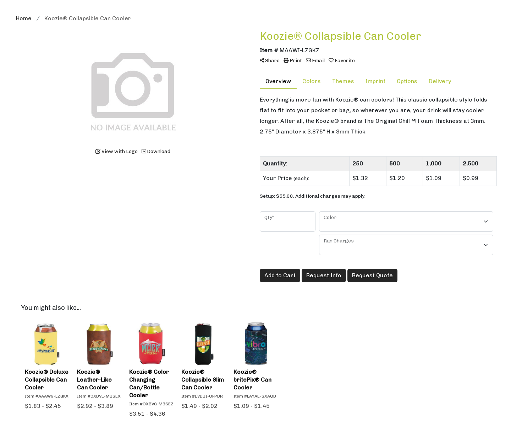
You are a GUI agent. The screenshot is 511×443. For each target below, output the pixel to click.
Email (315, 61)
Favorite (342, 61)
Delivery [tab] (440, 81)
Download (156, 151)
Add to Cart (280, 275)
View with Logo (116, 151)
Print (293, 61)
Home (24, 18)
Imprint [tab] (375, 81)
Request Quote (372, 275)
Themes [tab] (343, 81)
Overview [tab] (278, 81)
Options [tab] (407, 81)
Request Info (323, 275)
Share (270, 61)
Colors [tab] (311, 81)
